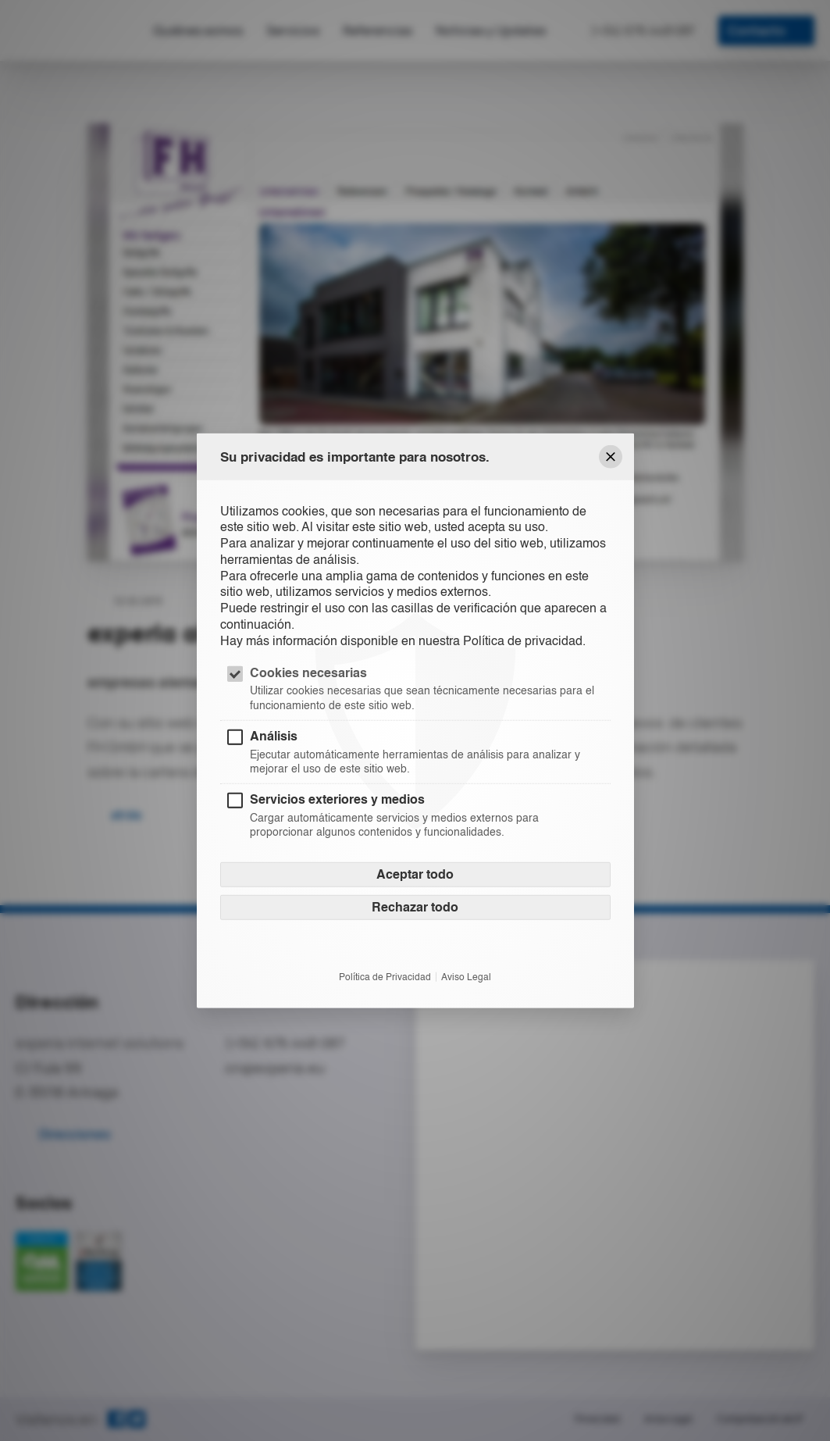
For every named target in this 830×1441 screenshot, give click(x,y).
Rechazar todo (415, 907)
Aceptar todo (415, 874)
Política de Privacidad (385, 977)
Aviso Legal (466, 977)
